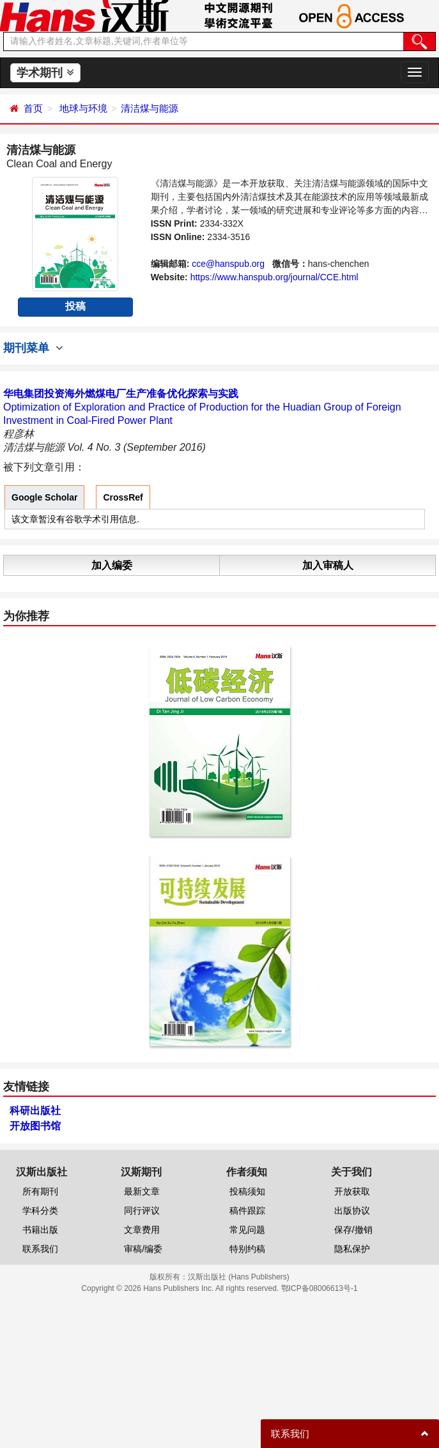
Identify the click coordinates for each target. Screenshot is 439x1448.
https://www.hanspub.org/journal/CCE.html (274, 277)
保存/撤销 (353, 1230)
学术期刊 (45, 72)
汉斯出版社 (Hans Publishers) (238, 1276)
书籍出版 (40, 1230)
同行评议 (142, 1210)
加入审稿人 (327, 565)
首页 (33, 108)
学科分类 (40, 1210)
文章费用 (142, 1230)
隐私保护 (352, 1249)
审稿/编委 (143, 1249)
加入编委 (111, 565)
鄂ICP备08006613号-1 (319, 1288)
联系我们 (40, 1249)
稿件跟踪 (247, 1210)
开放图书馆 (35, 1125)
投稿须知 (247, 1191)
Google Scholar (44, 497)
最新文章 (142, 1191)
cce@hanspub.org (228, 264)
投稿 (75, 306)
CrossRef (122, 497)
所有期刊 (40, 1191)
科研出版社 (35, 1110)
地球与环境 (83, 108)
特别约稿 (247, 1249)
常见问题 (247, 1230)
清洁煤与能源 (149, 108)
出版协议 (352, 1210)
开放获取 (352, 1191)
